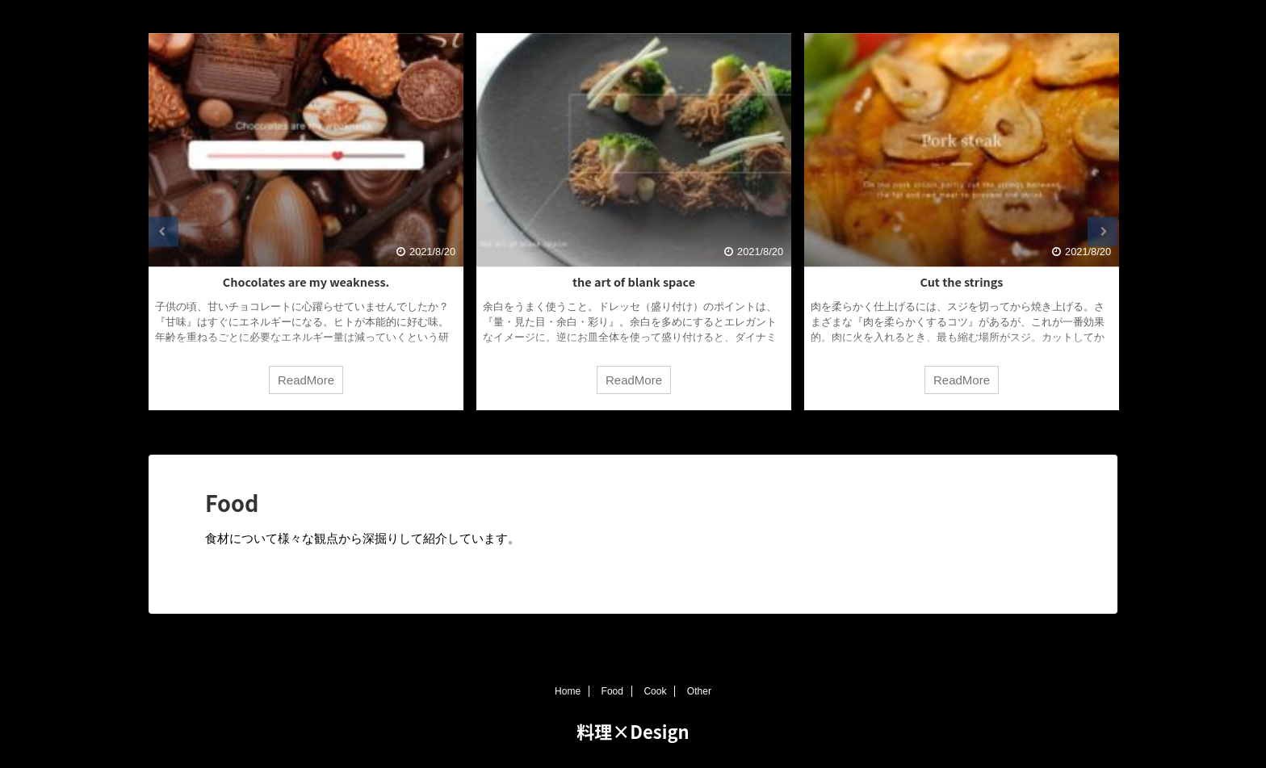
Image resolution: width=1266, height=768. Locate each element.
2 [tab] (609, 430)
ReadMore (306, 380)
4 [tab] (657, 430)
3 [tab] (633, 430)
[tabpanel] (306, 221)
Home (568, 691)
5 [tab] (681, 430)
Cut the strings (962, 281)
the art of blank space (633, 281)
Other (699, 691)
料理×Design (632, 731)
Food (612, 691)
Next (1102, 231)
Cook (654, 691)
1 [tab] (584, 430)
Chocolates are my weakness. (306, 281)
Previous (163, 231)
